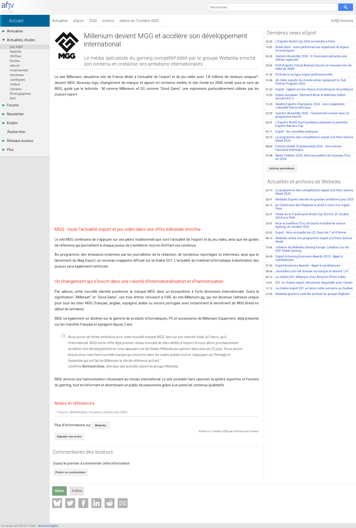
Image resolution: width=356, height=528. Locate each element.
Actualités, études (18, 40)
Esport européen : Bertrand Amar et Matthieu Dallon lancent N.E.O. (306, 96)
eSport (15, 65)
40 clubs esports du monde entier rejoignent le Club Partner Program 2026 (306, 81)
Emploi (10, 123)
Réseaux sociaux (17, 141)
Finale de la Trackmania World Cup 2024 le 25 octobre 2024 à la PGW (307, 216)
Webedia (100, 425)
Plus (8, 150)
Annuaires (12, 31)
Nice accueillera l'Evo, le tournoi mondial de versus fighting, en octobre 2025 (305, 225)
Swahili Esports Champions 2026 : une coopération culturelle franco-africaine (305, 105)
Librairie (15, 89)
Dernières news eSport (291, 33)
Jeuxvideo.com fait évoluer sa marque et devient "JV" (307, 271)
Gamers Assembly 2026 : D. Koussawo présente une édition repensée (306, 58)
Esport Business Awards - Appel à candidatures (303, 265)
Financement (19, 70)
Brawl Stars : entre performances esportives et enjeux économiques (307, 48)
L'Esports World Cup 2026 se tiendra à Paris (300, 41)
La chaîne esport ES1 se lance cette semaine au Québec (309, 288)
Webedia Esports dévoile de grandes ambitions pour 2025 (310, 199)
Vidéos (15, 84)
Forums (10, 105)
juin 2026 (16, 47)
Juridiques (17, 79)
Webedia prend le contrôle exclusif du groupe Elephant (308, 294)
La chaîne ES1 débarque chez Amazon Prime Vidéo (306, 277)
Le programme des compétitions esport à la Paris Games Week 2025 (309, 139)
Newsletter (13, 114)
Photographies (20, 94)
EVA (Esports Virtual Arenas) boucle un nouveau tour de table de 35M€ (309, 67)
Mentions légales (48, 525)
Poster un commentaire (70, 472)
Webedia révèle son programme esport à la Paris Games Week (309, 239)
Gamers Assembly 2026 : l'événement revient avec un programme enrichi (307, 115)
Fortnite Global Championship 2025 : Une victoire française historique (303, 148)
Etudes (15, 61)
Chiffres (15, 56)
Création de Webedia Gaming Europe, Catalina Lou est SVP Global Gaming (307, 249)
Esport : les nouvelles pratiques (292, 131)
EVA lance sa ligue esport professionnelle (299, 74)
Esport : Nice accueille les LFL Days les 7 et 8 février (306, 232)
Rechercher (16, 132)
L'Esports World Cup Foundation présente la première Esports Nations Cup (307, 124)
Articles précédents (281, 168)
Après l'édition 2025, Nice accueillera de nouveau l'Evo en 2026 (308, 157)
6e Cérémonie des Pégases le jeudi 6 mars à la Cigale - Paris (308, 206)
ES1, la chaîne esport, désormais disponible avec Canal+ (309, 282)
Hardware (17, 75)
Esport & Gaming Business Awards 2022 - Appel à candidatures (304, 258)
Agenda (15, 51)
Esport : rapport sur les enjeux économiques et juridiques (309, 89)
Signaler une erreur (69, 436)
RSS (13, 98)
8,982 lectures (342, 21)
